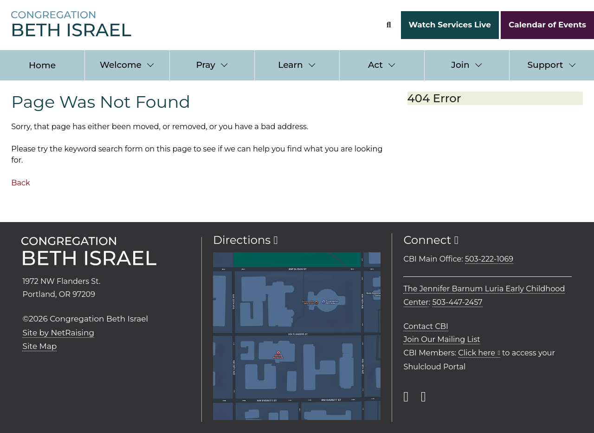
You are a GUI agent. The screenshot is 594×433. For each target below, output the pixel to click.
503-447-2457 (457, 302)
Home (42, 65)
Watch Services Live (449, 24)
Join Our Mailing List (441, 339)
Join (460, 64)
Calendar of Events (547, 24)
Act (375, 64)
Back (20, 182)
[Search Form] (389, 25)
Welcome (121, 64)
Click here (476, 352)
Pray (205, 64)
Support (545, 64)
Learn (290, 64)
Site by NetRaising (58, 332)
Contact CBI (425, 326)
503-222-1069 (489, 258)
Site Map (39, 346)
